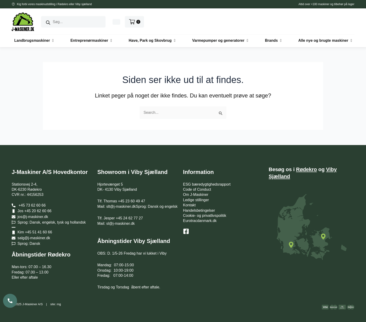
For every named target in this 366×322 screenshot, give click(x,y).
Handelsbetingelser (199, 210)
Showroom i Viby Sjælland (132, 172)
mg (59, 304)
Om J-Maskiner (195, 195)
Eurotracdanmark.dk (200, 221)
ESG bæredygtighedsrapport (207, 184)
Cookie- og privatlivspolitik (204, 216)
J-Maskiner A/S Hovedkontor (50, 172)
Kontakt (189, 205)
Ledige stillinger (196, 200)
